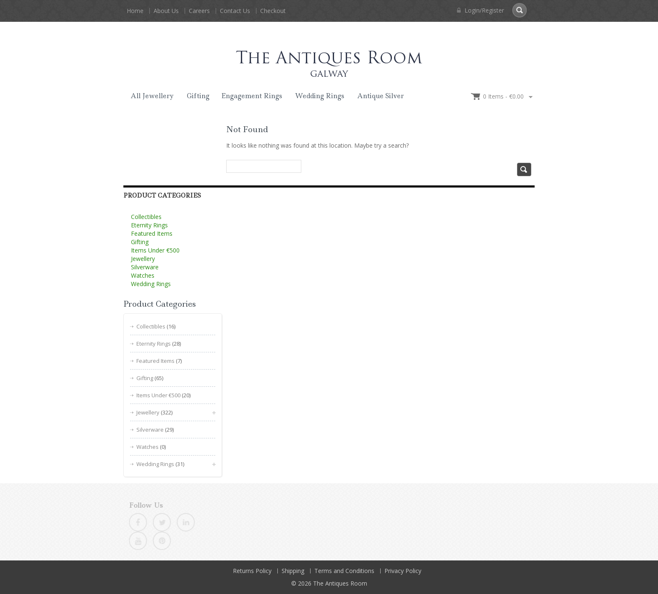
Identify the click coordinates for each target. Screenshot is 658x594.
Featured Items (151, 233)
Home (135, 11)
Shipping (293, 571)
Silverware (145, 267)
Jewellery (143, 259)
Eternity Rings (149, 225)
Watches (142, 275)
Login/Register (480, 10)
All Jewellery (152, 95)
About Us (166, 11)
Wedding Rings (319, 95)
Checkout (273, 11)
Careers (199, 11)
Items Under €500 (155, 250)
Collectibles (146, 217)
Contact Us (235, 11)
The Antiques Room (340, 583)
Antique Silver (380, 95)
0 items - (503, 96)
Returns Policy (252, 571)
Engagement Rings (251, 95)
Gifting (198, 95)
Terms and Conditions (344, 571)
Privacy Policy (402, 571)
